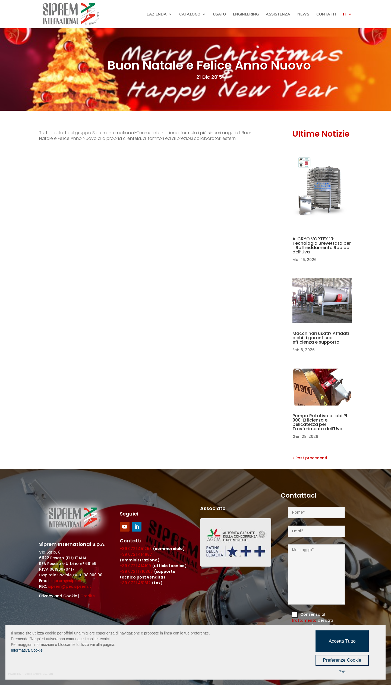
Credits (87, 596)
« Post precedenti (309, 458)
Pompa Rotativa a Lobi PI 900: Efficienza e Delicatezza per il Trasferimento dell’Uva (319, 422)
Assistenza (278, 14)
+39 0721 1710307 (136, 571)
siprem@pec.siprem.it (69, 586)
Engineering (246, 14)
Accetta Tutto (342, 641)
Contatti (326, 14)
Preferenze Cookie (342, 660)
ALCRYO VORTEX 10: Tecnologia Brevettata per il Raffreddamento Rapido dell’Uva (321, 245)
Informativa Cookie (27, 650)
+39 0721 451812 (135, 583)
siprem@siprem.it (68, 580)
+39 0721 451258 (136, 548)
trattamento (305, 620)
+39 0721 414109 (135, 565)
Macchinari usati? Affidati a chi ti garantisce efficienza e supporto (320, 337)
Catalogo (189, 14)
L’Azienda (157, 14)
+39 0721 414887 (136, 554)
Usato (219, 14)
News (303, 14)
